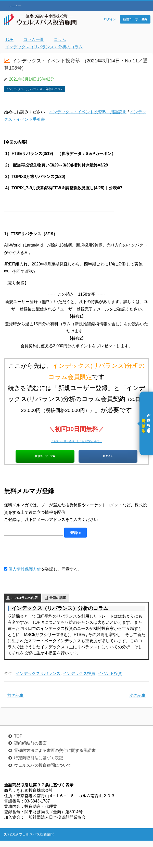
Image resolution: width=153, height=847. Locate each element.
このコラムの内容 (24, 604)
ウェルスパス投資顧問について (42, 772)
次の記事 (137, 702)
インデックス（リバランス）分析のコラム (35, 89)
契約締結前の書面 (30, 749)
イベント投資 (110, 680)
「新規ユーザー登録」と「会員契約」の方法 (76, 440)
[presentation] (43, 558)
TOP (18, 742)
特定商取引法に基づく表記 (38, 764)
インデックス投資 (79, 680)
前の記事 (15, 702)
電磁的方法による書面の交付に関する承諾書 (55, 757)
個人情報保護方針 (24, 575)
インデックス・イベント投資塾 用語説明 (87, 112)
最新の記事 (57, 604)
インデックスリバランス (38, 680)
